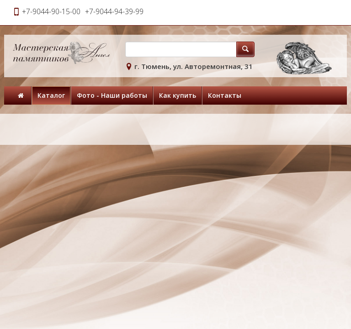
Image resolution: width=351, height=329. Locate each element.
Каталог (51, 95)
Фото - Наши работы (112, 95)
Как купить (177, 95)
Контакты (224, 95)
